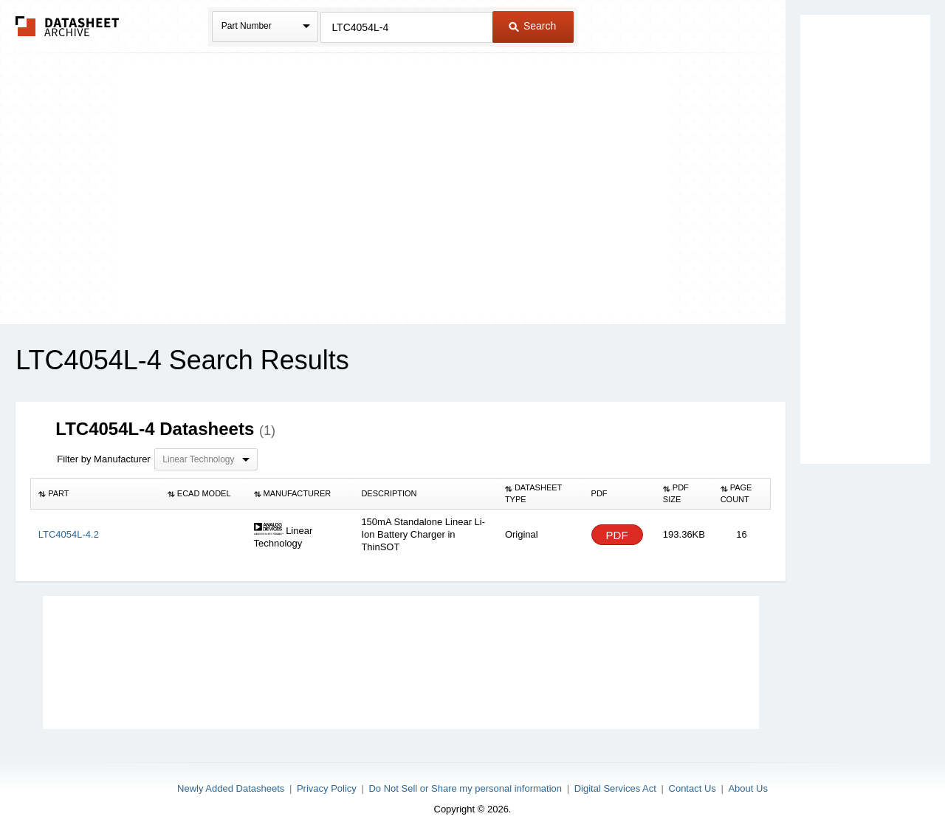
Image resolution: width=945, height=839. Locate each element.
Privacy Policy (327, 788)
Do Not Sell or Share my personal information (465, 788)
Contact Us (692, 788)
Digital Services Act (615, 788)
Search (532, 26)
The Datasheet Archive (68, 26)
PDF (617, 535)
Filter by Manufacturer (103, 459)
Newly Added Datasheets (230, 788)
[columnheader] (95, 494)
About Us (747, 788)
